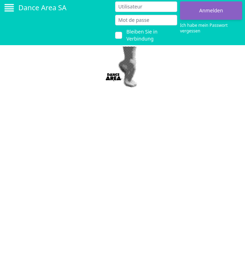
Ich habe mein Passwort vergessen (204, 28)
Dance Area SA (42, 7)
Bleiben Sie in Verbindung (141, 35)
